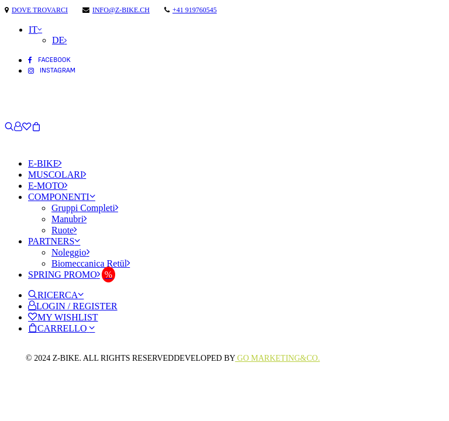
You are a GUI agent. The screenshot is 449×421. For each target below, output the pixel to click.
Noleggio (70, 252)
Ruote (64, 230)
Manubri (69, 219)
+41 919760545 (194, 10)
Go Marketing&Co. (277, 358)
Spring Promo (64, 274)
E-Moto (47, 186)
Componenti (61, 197)
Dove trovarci (40, 10)
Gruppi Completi (84, 208)
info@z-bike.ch (121, 10)
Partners (54, 241)
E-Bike (44, 163)
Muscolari (57, 175)
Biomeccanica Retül (90, 263)
